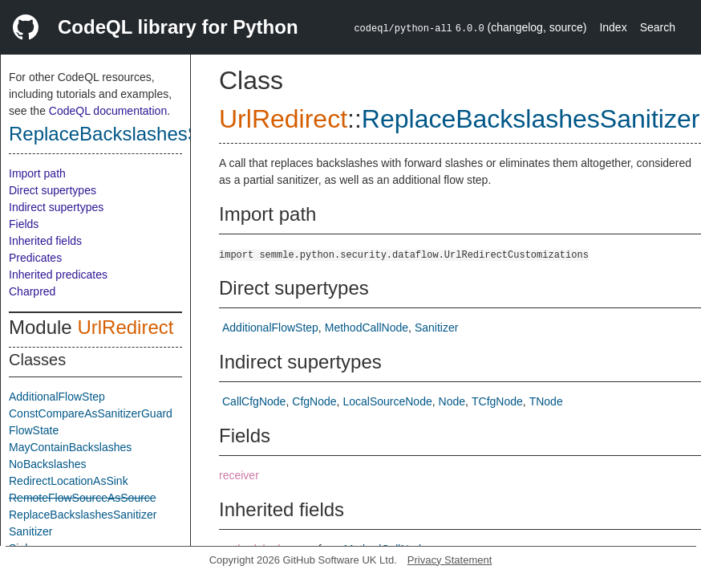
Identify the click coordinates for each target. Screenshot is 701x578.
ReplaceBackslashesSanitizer (135, 133)
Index (612, 27)
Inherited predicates (58, 274)
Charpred (32, 291)
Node (452, 401)
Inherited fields (45, 240)
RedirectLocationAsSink (68, 480)
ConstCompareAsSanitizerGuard (90, 413)
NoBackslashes (48, 464)
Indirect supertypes (56, 207)
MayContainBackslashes (70, 447)
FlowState (34, 430)
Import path (37, 173)
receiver (239, 475)
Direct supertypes (52, 190)
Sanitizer (30, 531)
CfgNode (314, 401)
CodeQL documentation (108, 110)
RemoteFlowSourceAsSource (82, 497)
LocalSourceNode (387, 401)
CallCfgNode (254, 401)
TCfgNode (497, 401)
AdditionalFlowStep (57, 396)
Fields (23, 224)
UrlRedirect (125, 327)
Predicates (35, 257)
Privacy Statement (449, 560)
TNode (546, 401)
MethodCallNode (366, 327)
